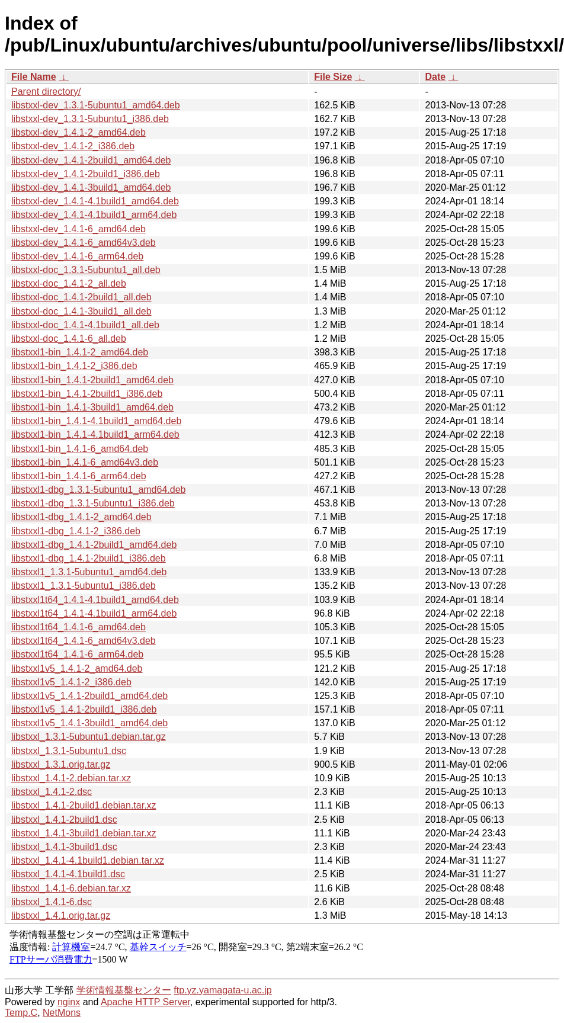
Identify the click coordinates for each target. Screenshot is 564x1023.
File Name (33, 77)
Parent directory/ (46, 91)
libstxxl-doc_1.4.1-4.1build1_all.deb (85, 325)
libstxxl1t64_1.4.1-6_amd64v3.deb (83, 641)
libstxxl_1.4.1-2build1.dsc (64, 819)
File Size (333, 77)
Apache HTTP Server (145, 1002)
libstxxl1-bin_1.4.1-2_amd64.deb (79, 352)
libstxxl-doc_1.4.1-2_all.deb (68, 283)
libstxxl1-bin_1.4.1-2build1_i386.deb (86, 394)
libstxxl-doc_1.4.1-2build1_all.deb (81, 297)
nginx (68, 1002)
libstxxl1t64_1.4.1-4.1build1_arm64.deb (94, 613)
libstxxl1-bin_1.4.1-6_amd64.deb (79, 449)
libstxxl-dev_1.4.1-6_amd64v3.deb (83, 243)
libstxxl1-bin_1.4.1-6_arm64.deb (78, 476)
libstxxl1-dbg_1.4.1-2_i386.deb (75, 531)
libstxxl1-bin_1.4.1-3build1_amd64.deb (92, 407)
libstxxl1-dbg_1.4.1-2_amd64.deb (81, 517)
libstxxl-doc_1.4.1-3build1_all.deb (81, 311)
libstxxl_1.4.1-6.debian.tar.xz (71, 888)
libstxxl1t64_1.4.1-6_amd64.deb (78, 627)
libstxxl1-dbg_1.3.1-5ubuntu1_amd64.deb (98, 490)
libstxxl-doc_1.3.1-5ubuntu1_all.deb (86, 270)
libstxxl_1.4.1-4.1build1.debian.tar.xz (87, 860)
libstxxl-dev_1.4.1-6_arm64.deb (77, 256)
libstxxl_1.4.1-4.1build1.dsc (68, 874)
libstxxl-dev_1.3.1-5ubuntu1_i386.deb (90, 119)
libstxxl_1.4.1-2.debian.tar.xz (71, 778)
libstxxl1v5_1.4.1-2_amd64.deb (76, 668)
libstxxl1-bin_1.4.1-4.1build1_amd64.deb (96, 421)
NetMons (62, 1013)
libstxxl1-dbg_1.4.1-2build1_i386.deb (88, 558)
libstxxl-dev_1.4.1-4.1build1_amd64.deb (95, 201)
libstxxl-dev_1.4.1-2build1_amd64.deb (91, 160)
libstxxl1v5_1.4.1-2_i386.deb (71, 682)
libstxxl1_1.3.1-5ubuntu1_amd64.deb (88, 572)
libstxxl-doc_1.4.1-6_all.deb (68, 338)
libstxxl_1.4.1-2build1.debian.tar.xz (83, 805)
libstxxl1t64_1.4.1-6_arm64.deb (77, 654)
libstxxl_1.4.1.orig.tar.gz (60, 915)
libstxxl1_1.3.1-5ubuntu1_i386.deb (83, 586)
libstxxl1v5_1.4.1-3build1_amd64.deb (89, 723)
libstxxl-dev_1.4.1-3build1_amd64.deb (91, 187)
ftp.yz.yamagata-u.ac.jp (222, 990)
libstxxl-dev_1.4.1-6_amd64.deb (78, 229)
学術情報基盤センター (123, 990)
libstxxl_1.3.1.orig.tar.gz (60, 764)
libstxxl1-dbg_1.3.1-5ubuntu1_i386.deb (93, 503)
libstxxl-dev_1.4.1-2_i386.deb (72, 146)
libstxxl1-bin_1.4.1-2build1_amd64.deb (92, 380)
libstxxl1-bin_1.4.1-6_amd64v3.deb (84, 462)
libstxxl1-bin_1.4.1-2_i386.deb (74, 366)
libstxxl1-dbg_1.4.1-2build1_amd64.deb (94, 545)
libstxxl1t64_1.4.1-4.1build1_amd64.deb (95, 600)
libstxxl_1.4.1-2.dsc (51, 792)
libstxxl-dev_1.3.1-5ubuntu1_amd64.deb (95, 105)
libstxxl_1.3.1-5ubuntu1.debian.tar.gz (88, 737)
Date (435, 77)
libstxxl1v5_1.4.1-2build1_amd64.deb (89, 696)
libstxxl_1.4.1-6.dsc (51, 902)
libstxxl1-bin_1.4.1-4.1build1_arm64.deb (95, 434)
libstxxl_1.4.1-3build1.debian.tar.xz (83, 833)
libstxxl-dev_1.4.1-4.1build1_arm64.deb (94, 215)
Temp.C (21, 1013)
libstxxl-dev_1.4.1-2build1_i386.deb (85, 174)
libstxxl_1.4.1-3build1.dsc (64, 847)
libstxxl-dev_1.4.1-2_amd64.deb (78, 132)
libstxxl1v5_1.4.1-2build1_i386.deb (84, 709)
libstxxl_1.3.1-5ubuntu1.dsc (68, 751)
